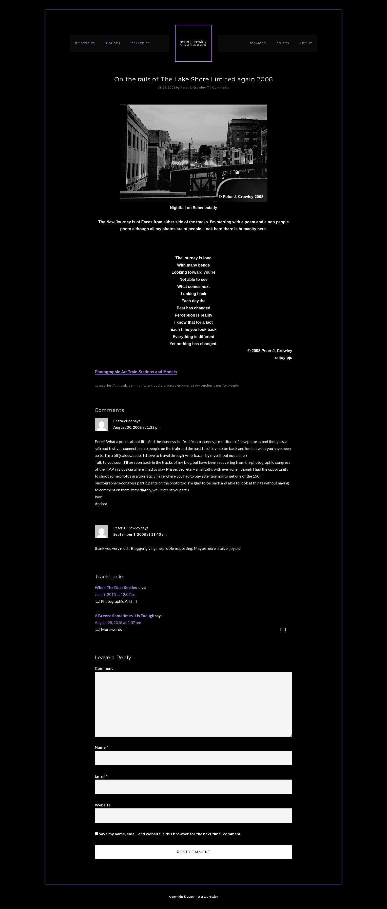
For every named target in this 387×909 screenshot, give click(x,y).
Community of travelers (147, 385)
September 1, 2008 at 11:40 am (140, 534)
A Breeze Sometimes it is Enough (124, 615)
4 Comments (219, 87)
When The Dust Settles (116, 587)
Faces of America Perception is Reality (197, 385)
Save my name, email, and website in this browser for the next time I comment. (170, 833)
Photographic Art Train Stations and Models (136, 372)
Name (101, 747)
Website (103, 804)
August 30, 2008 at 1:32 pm (136, 427)
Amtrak (121, 385)
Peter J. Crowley (193, 43)
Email (101, 776)
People (233, 385)
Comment (104, 668)
